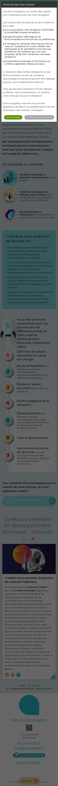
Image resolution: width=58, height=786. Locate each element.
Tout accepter (13, 117)
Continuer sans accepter (39, 117)
